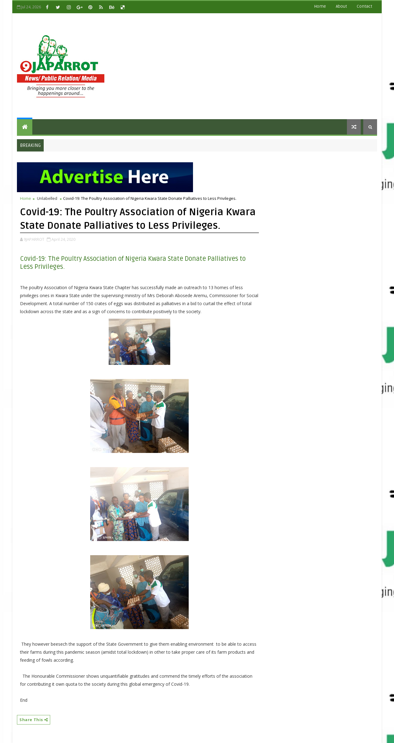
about (341, 6)
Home (320, 6)
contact (364, 6)
